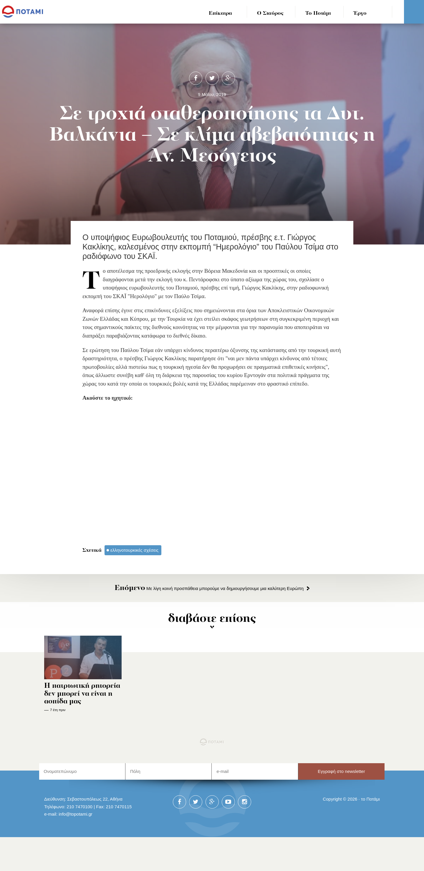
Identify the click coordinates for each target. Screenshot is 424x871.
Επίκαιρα (220, 13)
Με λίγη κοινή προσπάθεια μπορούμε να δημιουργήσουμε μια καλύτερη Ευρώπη (209, 588)
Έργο (360, 13)
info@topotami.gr (75, 814)
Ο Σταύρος (270, 13)
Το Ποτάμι (318, 13)
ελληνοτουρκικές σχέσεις (134, 550)
